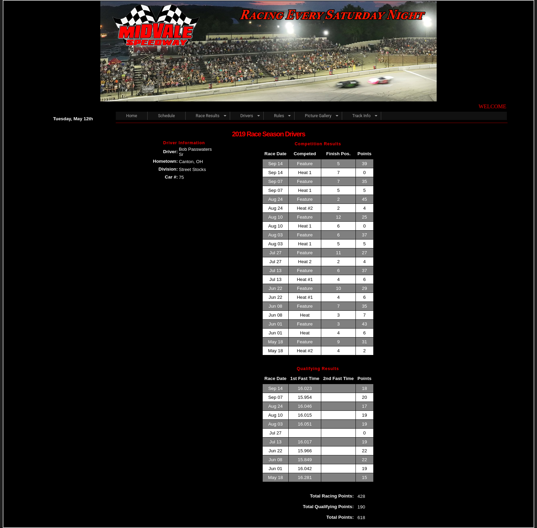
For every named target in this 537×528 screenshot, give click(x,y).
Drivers (246, 115)
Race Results (208, 115)
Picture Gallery (318, 115)
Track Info (361, 115)
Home (131, 115)
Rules (279, 115)
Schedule (166, 115)
